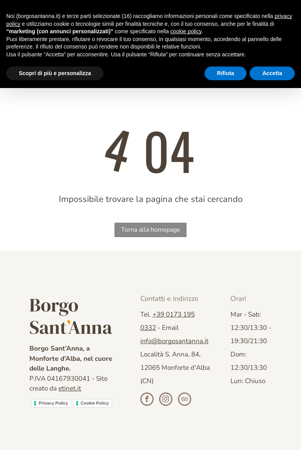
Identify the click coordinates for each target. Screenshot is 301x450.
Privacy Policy (53, 403)
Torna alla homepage (150, 229)
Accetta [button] (272, 73)
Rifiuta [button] (225, 73)
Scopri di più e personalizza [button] (55, 73)
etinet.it (69, 388)
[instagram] (165, 400)
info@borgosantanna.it (174, 341)
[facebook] (147, 400)
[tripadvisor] (184, 400)
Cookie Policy (95, 403)
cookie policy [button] (185, 31)
